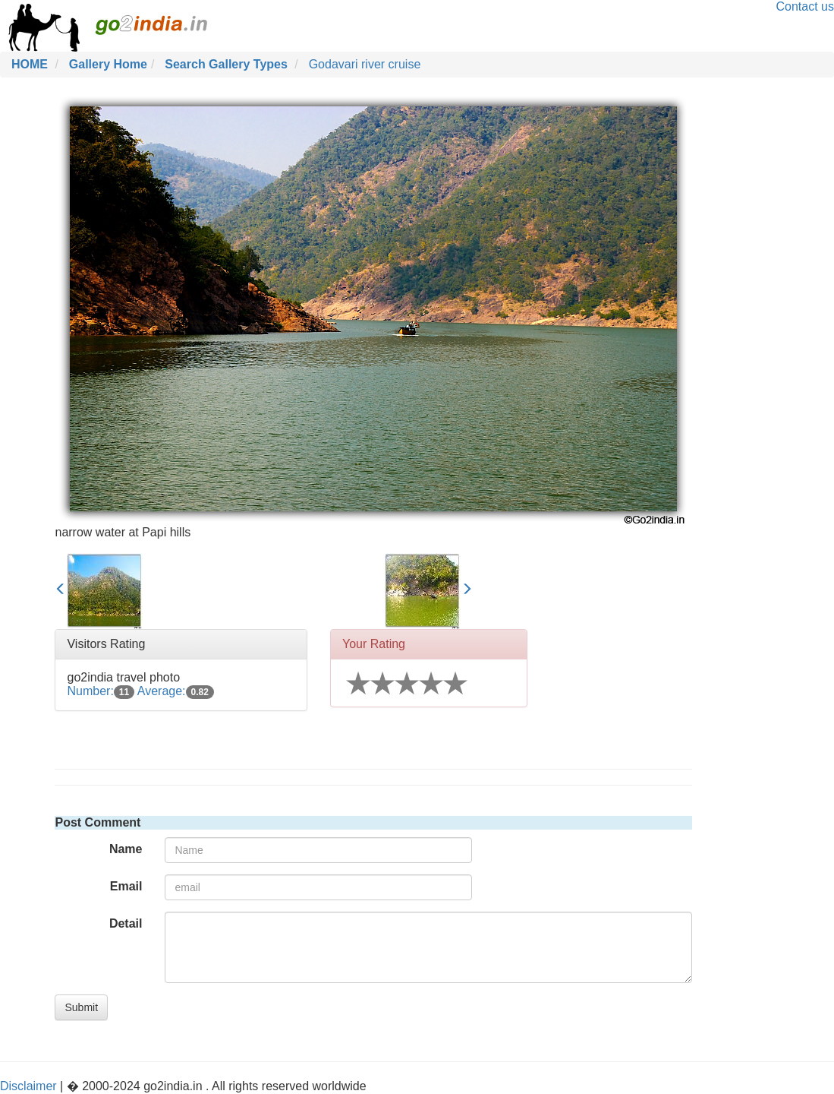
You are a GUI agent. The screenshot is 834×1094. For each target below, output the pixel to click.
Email (126, 886)
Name (126, 849)
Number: (100, 691)
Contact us (805, 6)
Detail (126, 923)
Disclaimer (28, 1086)
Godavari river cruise (365, 64)
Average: (175, 691)
